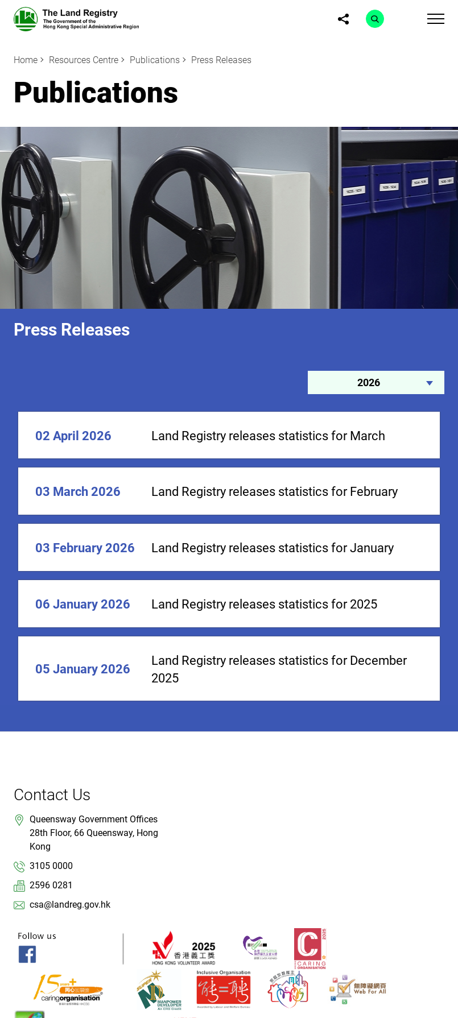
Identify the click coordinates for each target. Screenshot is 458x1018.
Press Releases (221, 60)
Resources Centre (83, 60)
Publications (155, 60)
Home (26, 60)
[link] (76, 18)
